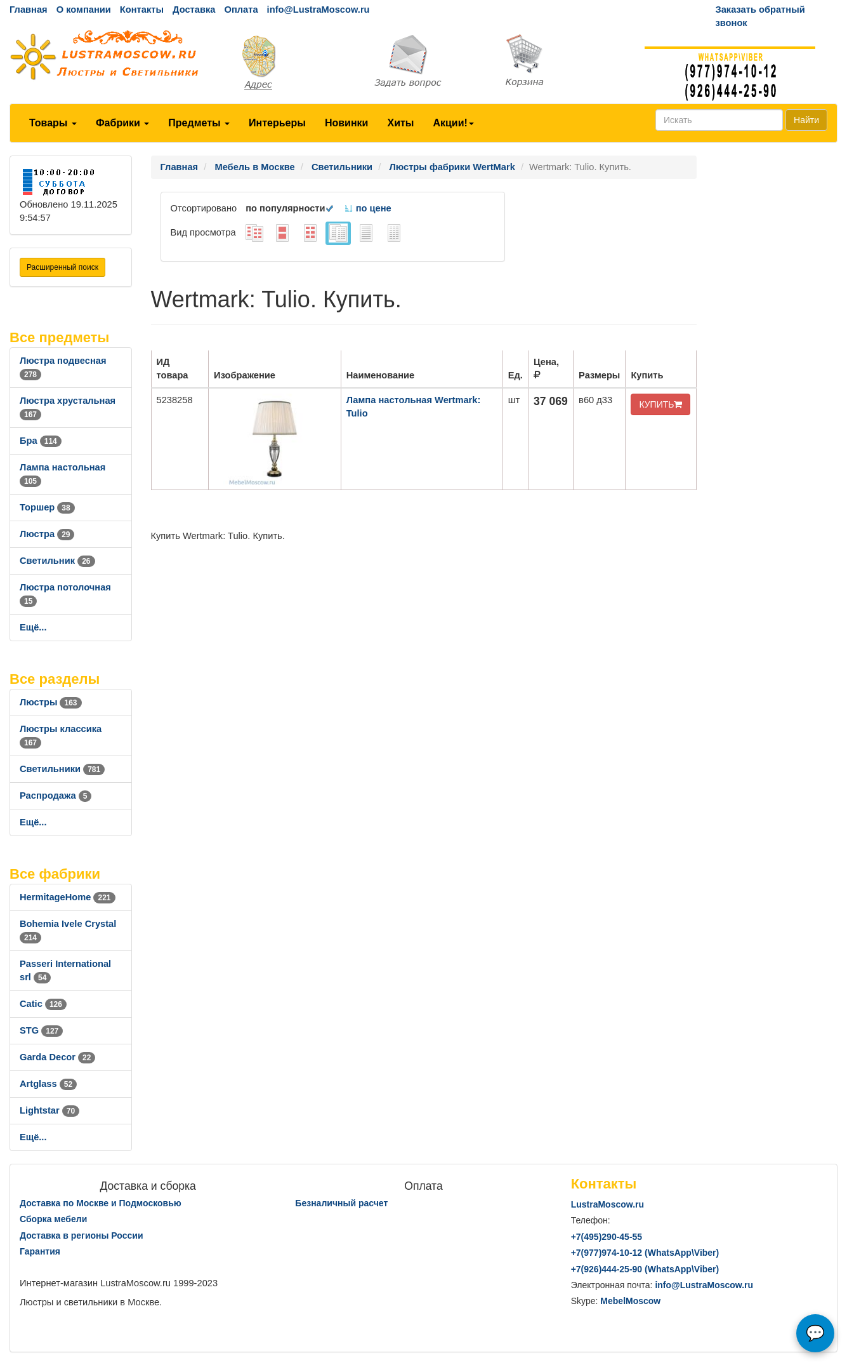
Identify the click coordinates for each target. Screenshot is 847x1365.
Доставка (194, 9)
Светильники (62, 769)
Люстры (51, 702)
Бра (41, 441)
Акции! (453, 122)
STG (41, 1030)
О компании (83, 9)
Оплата (241, 9)
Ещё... (33, 627)
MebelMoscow (630, 1301)
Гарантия (40, 1251)
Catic (43, 1004)
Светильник (57, 561)
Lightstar (49, 1110)
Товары (53, 122)
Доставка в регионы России (81, 1235)
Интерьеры (277, 122)
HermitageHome (67, 897)
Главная (29, 9)
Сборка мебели (53, 1219)
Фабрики (122, 122)
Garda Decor (57, 1057)
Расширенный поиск (62, 267)
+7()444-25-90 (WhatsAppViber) (645, 1269)
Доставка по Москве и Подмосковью (100, 1203)
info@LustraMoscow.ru (318, 9)
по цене (367, 208)
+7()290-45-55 (606, 1237)
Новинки (347, 122)
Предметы (199, 122)
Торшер (47, 507)
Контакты (142, 9)
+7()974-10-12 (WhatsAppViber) (645, 1253)
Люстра (47, 534)
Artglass (48, 1084)
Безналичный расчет (341, 1203)
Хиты (400, 122)
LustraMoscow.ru (607, 1204)
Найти (806, 120)
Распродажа (55, 795)
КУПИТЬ (660, 404)
